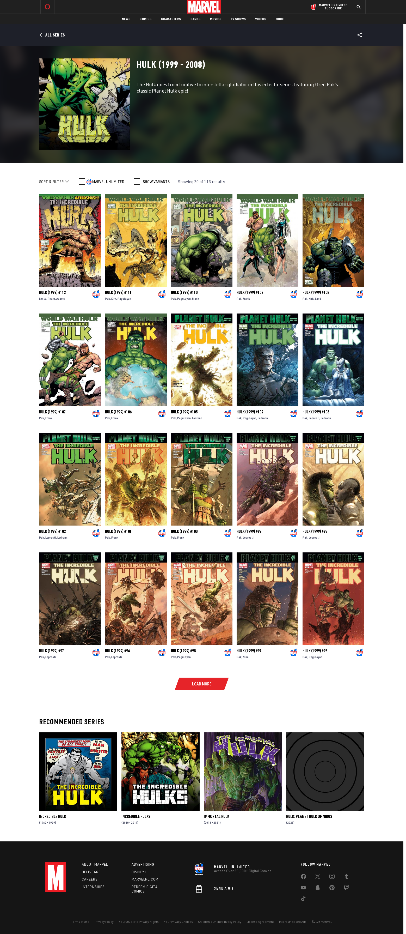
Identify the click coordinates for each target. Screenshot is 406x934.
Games (195, 19)
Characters (171, 19)
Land (318, 298)
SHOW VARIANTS (156, 181)
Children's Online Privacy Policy (219, 922)
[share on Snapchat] (317, 888)
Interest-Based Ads (292, 922)
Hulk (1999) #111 (118, 292)
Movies (215, 19)
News (126, 19)
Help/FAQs (91, 872)
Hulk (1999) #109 (250, 292)
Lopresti (314, 418)
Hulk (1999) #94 (249, 650)
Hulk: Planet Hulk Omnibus (309, 816)
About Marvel (95, 864)
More (280, 19)
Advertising (143, 864)
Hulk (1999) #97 (51, 650)
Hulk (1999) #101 (118, 531)
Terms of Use (80, 922)
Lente (42, 298)
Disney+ (139, 872)
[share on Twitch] (346, 888)
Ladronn (197, 418)
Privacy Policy (104, 922)
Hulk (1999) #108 (316, 292)
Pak (107, 298)
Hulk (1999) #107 (52, 411)
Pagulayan (124, 298)
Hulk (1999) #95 (183, 650)
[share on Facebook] (303, 877)
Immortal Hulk (216, 816)
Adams (60, 298)
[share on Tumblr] (346, 877)
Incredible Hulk (52, 816)
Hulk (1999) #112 (52, 292)
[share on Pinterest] (332, 888)
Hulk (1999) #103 (316, 411)
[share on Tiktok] (303, 899)
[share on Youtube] (303, 888)
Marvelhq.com (145, 879)
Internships (93, 887)
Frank (195, 298)
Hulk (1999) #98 (315, 531)
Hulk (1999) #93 (315, 650)
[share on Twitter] (317, 877)
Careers (90, 879)
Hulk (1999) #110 (184, 292)
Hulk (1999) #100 (184, 531)
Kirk (113, 298)
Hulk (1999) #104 (250, 411)
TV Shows (238, 19)
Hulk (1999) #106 (118, 411)
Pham (51, 298)
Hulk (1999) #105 (184, 411)
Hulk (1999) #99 (249, 531)
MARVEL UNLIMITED (108, 181)
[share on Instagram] (332, 877)
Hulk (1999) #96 (117, 650)
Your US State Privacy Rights (139, 922)
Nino (246, 657)
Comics (145, 19)
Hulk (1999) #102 (52, 531)
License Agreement (260, 922)
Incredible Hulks (135, 816)
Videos (260, 19)
